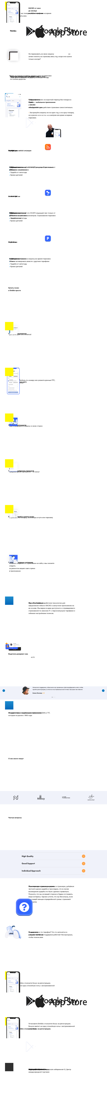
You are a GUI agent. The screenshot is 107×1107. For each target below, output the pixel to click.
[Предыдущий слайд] (4, 690)
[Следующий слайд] (103, 690)
